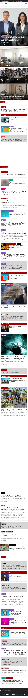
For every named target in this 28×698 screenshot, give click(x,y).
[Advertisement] (14, 156)
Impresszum (6, 694)
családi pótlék (19, 1)
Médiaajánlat (15, 694)
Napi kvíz (12, 1)
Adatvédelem (23, 694)
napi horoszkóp (5, 1)
